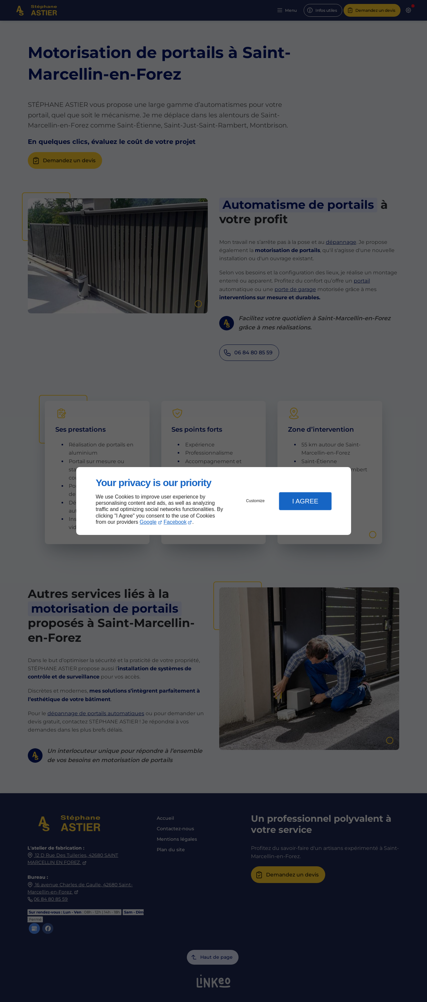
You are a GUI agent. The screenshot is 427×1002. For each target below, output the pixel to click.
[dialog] (213, 501)
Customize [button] (255, 501)
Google (148, 522)
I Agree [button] (305, 501)
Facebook (175, 522)
